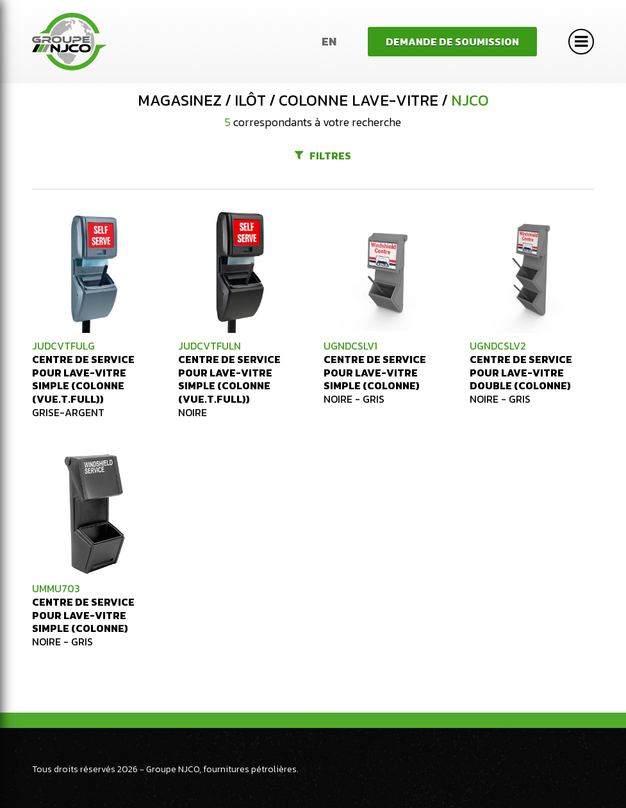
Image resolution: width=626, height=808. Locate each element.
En (329, 41)
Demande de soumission (452, 41)
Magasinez (180, 100)
